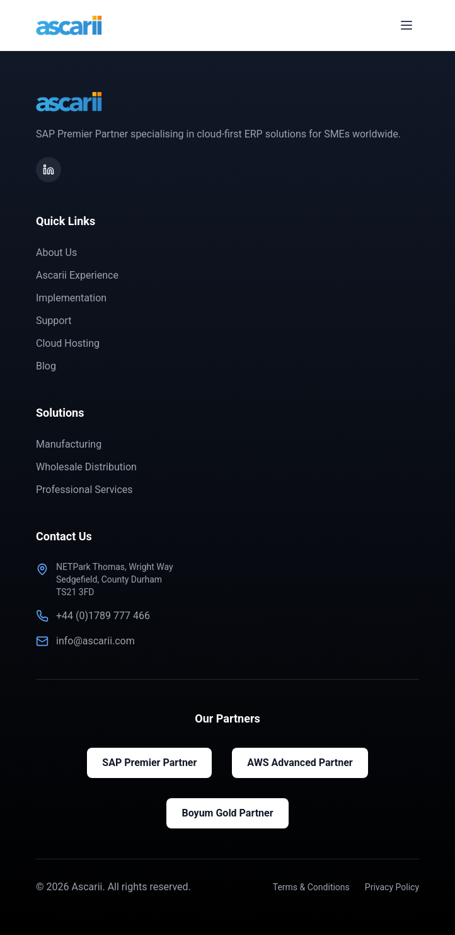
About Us (56, 252)
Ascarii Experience (77, 275)
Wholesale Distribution (86, 467)
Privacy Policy (392, 887)
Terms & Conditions (311, 887)
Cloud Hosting (68, 343)
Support (53, 321)
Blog (46, 366)
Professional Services (84, 490)
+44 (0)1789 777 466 (103, 616)
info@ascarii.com (95, 641)
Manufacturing (68, 444)
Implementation (71, 298)
